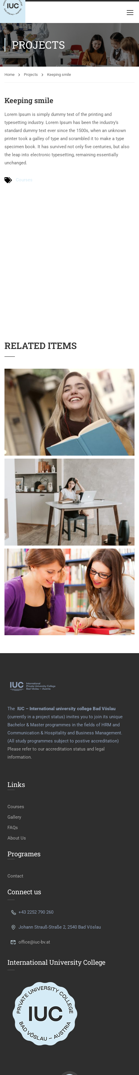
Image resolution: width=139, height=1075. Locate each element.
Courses (24, 180)
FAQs (12, 774)
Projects (31, 74)
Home (9, 74)
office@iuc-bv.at (30, 889)
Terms (83, 1048)
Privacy (61, 1048)
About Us (16, 785)
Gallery (14, 764)
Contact (15, 823)
